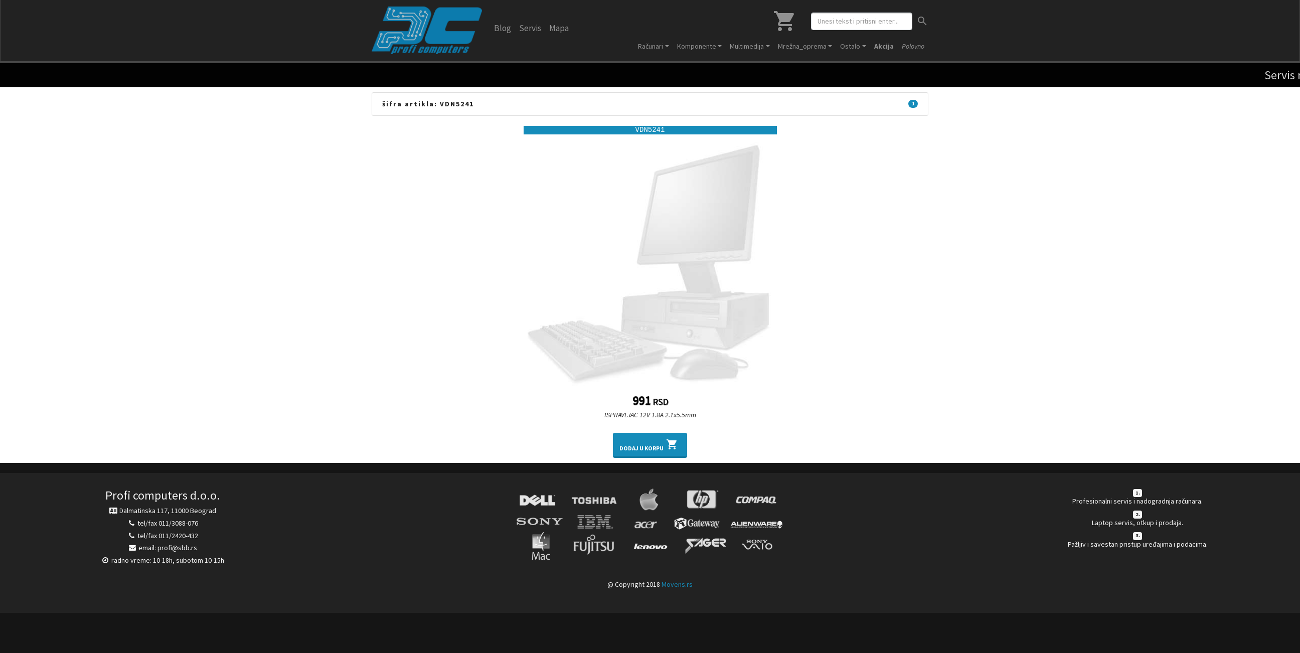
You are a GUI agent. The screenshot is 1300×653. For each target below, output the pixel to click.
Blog (502, 28)
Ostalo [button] (850, 46)
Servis (530, 28)
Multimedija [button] (747, 46)
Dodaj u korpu (650, 444)
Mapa (559, 28)
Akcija (884, 46)
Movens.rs (677, 584)
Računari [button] (650, 46)
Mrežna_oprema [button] (802, 46)
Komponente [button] (696, 46)
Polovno (913, 46)
